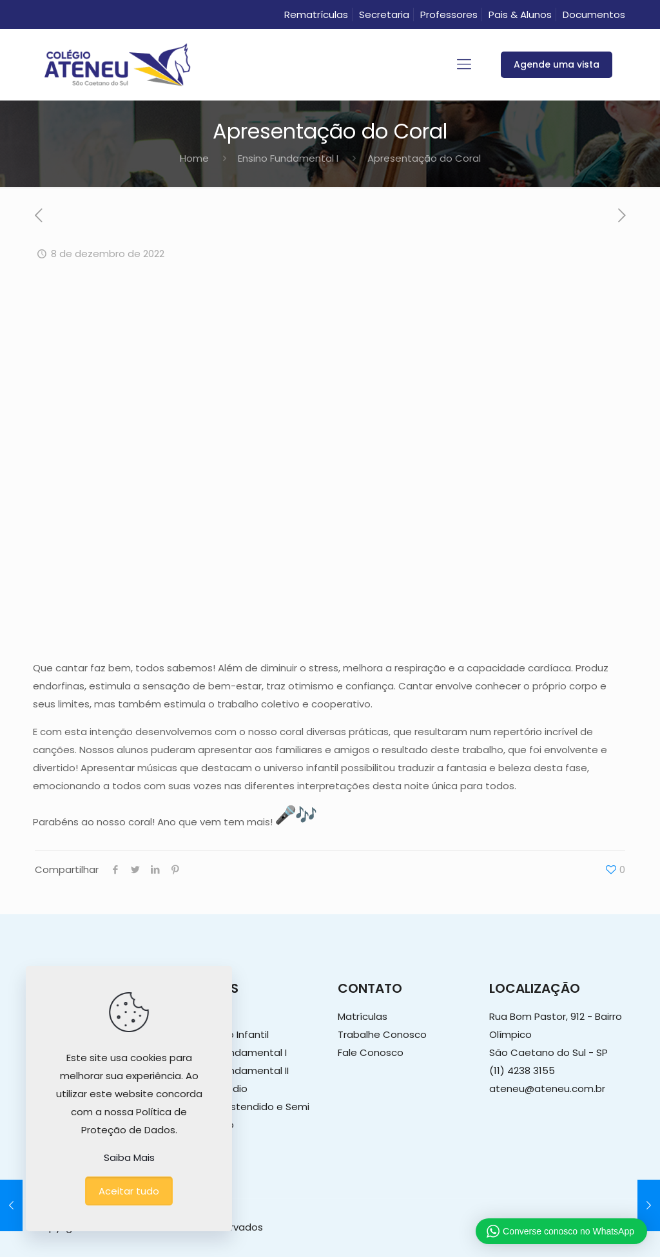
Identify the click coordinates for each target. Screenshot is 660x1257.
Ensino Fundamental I (288, 158)
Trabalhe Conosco (382, 1034)
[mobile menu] (464, 64)
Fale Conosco (370, 1052)
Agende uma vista (556, 64)
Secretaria (384, 14)
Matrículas (362, 1016)
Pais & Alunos (520, 14)
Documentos (594, 14)
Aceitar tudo (129, 1191)
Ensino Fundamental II (237, 1070)
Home (194, 158)
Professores (449, 14)
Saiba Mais (129, 1157)
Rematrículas (316, 14)
